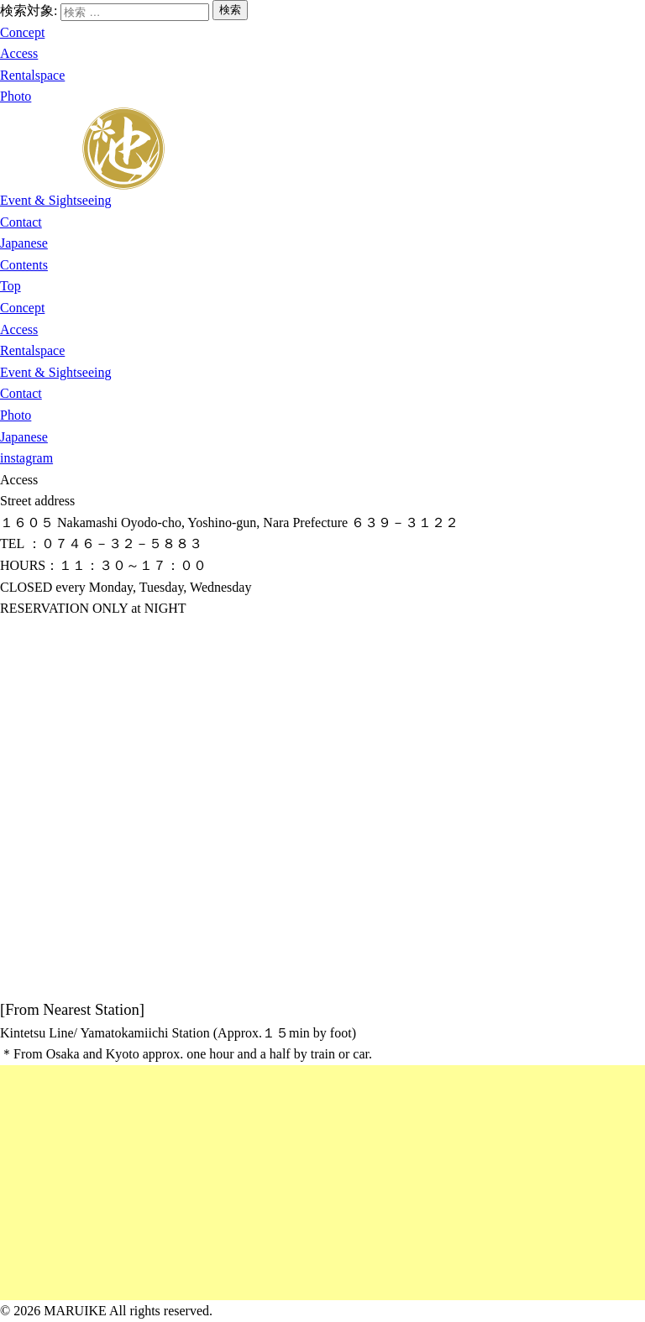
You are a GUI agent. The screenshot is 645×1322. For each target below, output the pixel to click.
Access (19, 53)
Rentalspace (32, 75)
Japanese (24, 243)
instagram (26, 458)
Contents (24, 265)
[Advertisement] (322, 1182)
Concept (22, 32)
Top (10, 286)
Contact (21, 222)
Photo (15, 96)
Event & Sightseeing (55, 200)
